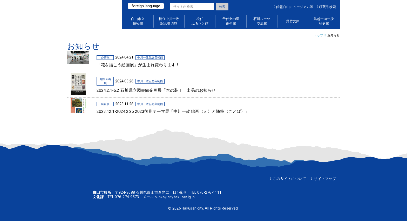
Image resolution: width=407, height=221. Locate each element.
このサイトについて (289, 179)
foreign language (146, 6)
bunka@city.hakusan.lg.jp (176, 197)
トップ (318, 35)
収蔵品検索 (327, 7)
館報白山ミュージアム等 (294, 7)
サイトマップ (325, 179)
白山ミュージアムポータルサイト (91, 14)
